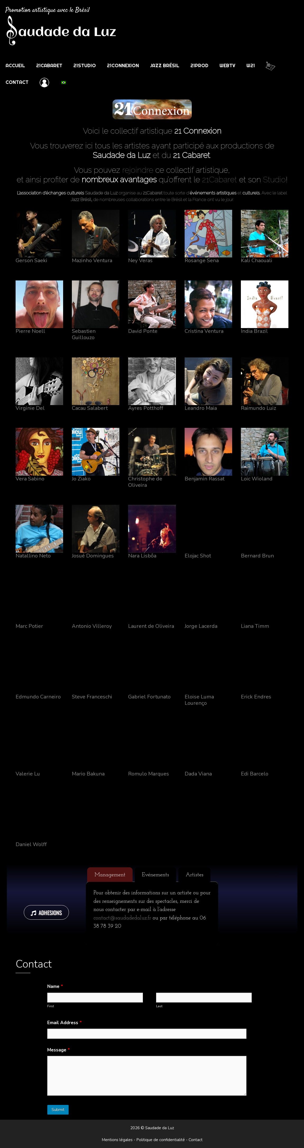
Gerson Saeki (31, 260)
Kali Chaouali (256, 260)
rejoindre (137, 170)
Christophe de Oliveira (145, 482)
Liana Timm (255, 626)
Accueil (15, 65)
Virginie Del (30, 408)
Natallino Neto (33, 555)
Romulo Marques (148, 773)
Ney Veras (140, 260)
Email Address (64, 1023)
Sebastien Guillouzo (84, 334)
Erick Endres (256, 696)
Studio (274, 179)
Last (159, 1006)
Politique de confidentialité (160, 1139)
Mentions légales (117, 1139)
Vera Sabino (30, 478)
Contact (17, 82)
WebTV (227, 65)
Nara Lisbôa (142, 555)
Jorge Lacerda (201, 626)
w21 (250, 65)
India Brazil (254, 331)
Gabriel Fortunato (149, 696)
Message (58, 1050)
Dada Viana (198, 773)
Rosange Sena (202, 260)
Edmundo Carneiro (38, 696)
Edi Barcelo (254, 773)
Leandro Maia (201, 408)
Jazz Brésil (164, 65)
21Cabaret (49, 65)
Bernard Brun (257, 555)
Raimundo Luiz (258, 408)
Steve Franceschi (92, 696)
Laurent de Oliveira (151, 626)
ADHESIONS (46, 912)
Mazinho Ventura (92, 260)
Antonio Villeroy (92, 626)
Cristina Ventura (204, 331)
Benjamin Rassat (205, 478)
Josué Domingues (93, 555)
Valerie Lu (28, 773)
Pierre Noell (30, 331)
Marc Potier (29, 626)
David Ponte (142, 331)
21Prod (199, 65)
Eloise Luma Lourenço (199, 700)
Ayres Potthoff (145, 408)
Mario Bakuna (88, 773)
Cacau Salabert (90, 408)
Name (55, 986)
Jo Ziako (81, 478)
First (50, 1006)
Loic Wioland (257, 478)
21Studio (84, 65)
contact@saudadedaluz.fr (122, 918)
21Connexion (123, 65)
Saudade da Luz (101, 193)
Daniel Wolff (31, 844)
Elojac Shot (198, 555)
